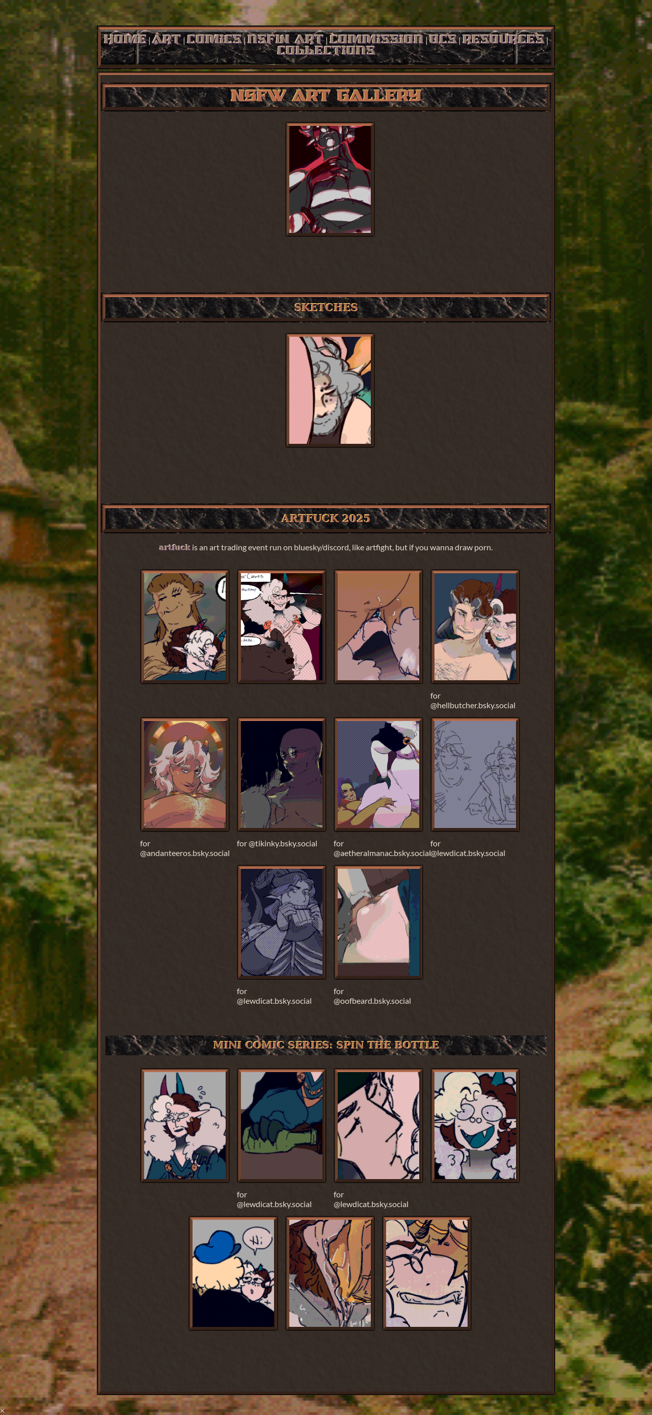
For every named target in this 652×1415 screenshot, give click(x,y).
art (166, 40)
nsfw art (286, 40)
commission (377, 40)
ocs (443, 40)
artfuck (175, 547)
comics (214, 40)
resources (504, 40)
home (125, 40)
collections (326, 51)
